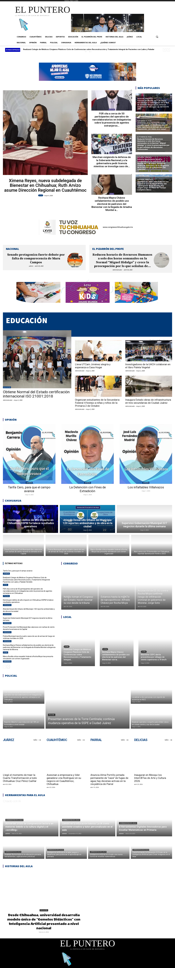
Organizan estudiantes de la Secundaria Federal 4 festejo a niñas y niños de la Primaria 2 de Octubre (97, 402)
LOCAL (41, 195)
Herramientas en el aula (14, 820)
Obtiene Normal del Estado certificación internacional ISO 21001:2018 (36, 394)
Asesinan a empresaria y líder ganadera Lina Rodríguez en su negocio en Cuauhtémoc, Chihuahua (64, 780)
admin (31, 266)
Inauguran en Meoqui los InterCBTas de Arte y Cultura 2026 (150, 778)
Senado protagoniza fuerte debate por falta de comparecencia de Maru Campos (36, 258)
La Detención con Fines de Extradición (87, 489)
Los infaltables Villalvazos (146, 487)
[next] (168, 49)
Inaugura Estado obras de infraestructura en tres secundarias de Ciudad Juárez (148, 401)
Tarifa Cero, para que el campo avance (38, 49)
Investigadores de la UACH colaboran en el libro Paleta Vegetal (147, 366)
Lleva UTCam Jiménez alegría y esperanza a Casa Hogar (92, 366)
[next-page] (8, 666)
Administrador (117, 270)
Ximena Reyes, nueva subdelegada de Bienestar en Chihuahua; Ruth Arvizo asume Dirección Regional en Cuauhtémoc (45, 185)
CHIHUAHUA (7, 605)
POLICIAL (111, 109)
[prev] (164, 49)
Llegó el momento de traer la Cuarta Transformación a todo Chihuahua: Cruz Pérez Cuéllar (20, 778)
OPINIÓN (29, 483)
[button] (157, 37)
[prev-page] (4, 666)
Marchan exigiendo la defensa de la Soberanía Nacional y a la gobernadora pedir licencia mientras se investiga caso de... (112, 162)
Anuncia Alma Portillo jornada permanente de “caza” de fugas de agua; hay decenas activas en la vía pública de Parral (109, 780)
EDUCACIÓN (6, 387)
